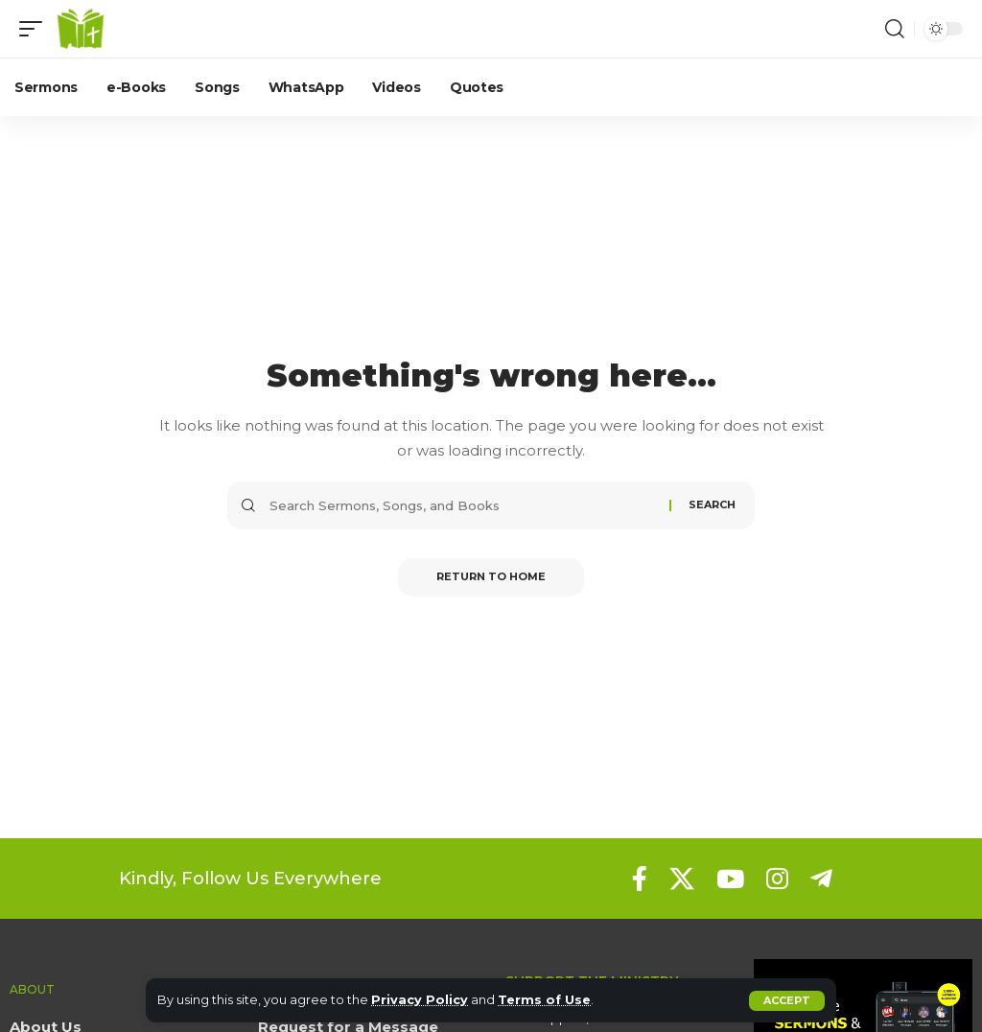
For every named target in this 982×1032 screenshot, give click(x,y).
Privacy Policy (419, 1000)
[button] (787, 1001)
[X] (682, 878)
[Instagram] (777, 878)
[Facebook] (639, 878)
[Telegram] (821, 878)
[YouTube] (730, 878)
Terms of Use (544, 1000)
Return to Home (491, 577)
